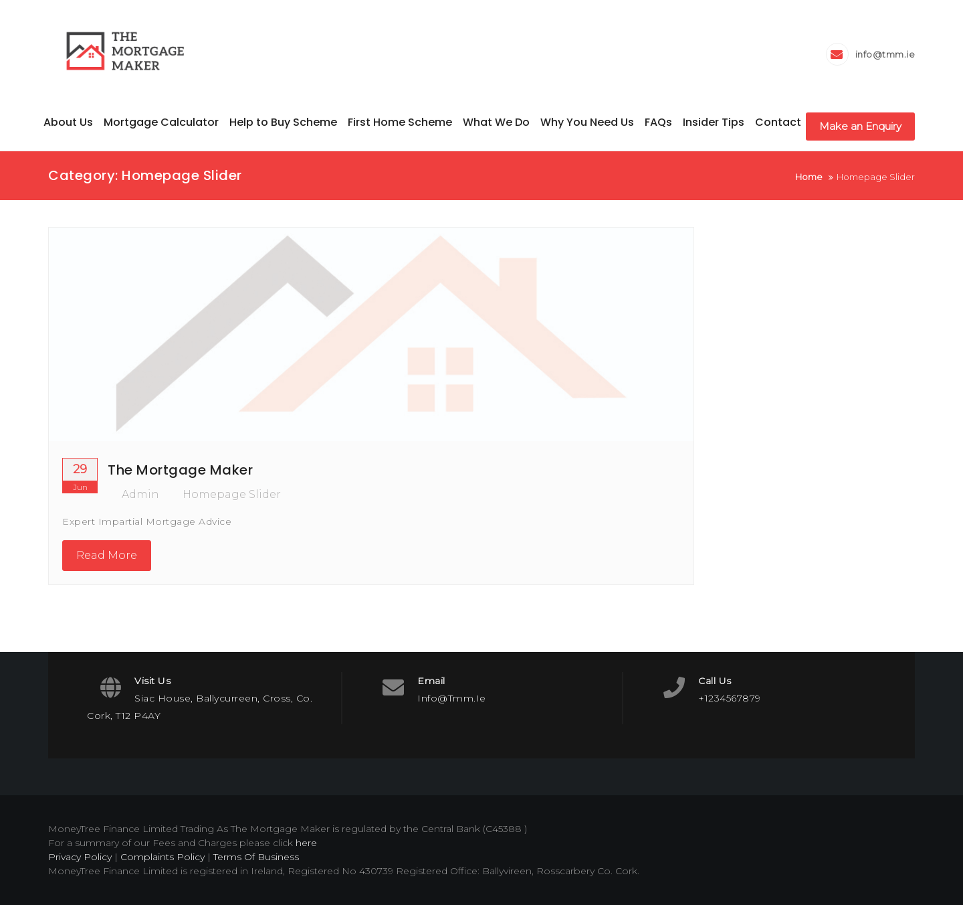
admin (133, 494)
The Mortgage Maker (180, 470)
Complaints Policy (162, 857)
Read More (106, 555)
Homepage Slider (232, 494)
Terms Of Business (256, 857)
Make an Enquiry (860, 126)
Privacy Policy (80, 857)
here (306, 843)
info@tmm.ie (885, 54)
